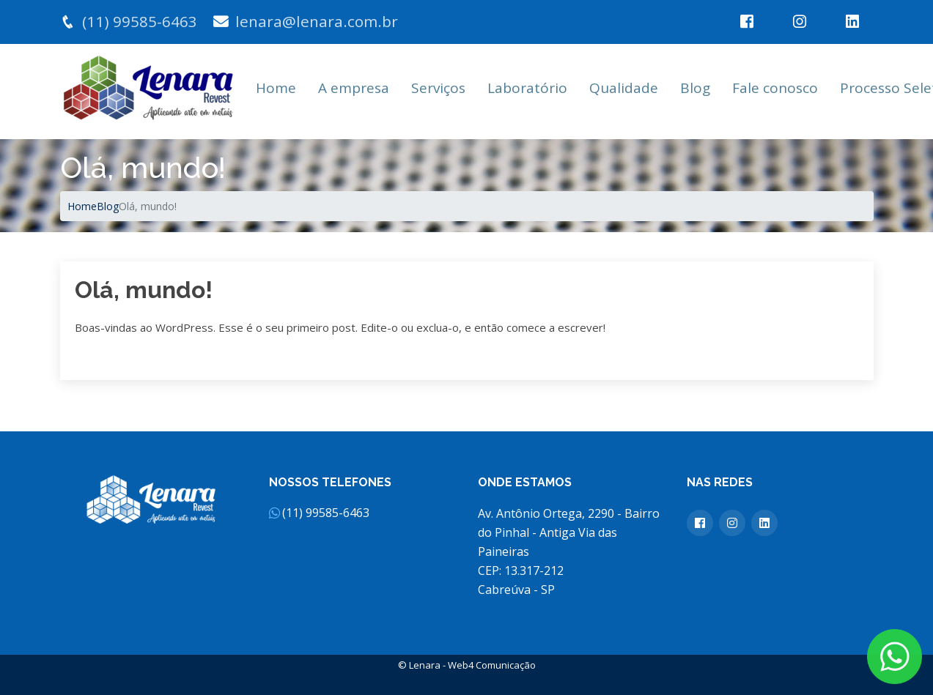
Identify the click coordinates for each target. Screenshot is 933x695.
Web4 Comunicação (492, 665)
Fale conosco (775, 87)
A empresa (353, 87)
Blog (695, 87)
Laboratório (527, 87)
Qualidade (623, 87)
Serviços (438, 87)
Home (276, 87)
